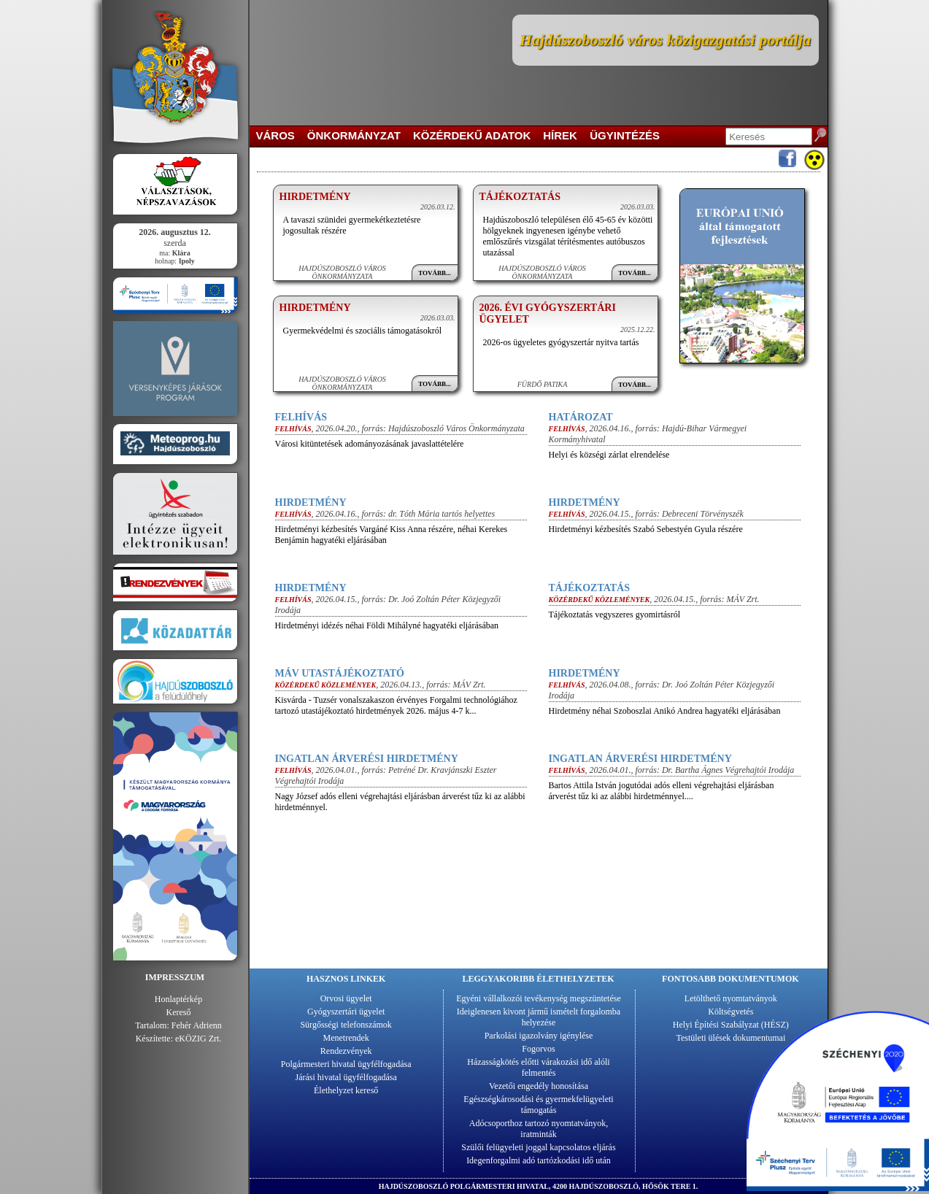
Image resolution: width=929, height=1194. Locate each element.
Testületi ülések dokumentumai (730, 1038)
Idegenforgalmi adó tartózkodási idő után (538, 1160)
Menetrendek (346, 1038)
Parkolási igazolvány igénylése (539, 1036)
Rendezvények (346, 1051)
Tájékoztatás (520, 196)
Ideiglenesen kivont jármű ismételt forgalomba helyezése (538, 1017)
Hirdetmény (315, 196)
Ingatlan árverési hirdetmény (366, 758)
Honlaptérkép (178, 999)
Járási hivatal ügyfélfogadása (346, 1077)
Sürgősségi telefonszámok (345, 1025)
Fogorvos (538, 1049)
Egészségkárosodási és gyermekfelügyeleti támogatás (538, 1104)
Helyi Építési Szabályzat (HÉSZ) (731, 1025)
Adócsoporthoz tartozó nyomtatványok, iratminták (538, 1128)
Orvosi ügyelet (346, 998)
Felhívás (301, 417)
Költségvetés (730, 1011)
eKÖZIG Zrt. (198, 1038)
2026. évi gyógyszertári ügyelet (547, 313)
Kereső (178, 1012)
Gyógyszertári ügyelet (346, 1011)
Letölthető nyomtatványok (731, 998)
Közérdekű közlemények (599, 600)
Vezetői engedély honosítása (538, 1086)
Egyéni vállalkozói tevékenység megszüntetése (538, 998)
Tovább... (434, 273)
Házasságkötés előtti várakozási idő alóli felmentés (538, 1067)
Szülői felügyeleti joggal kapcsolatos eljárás (538, 1147)
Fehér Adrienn (196, 1025)
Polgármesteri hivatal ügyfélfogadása (346, 1064)
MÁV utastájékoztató (340, 673)
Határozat (581, 417)
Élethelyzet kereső (346, 1090)
